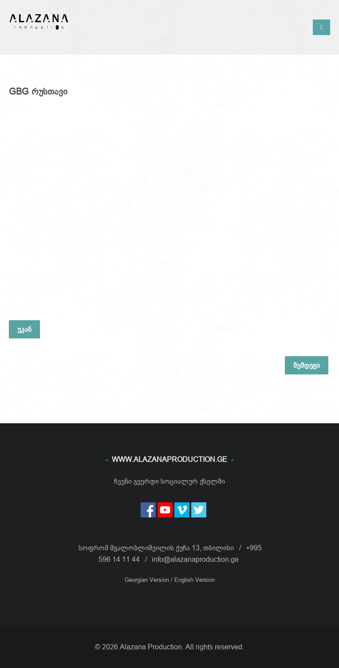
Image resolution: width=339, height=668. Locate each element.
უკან (24, 329)
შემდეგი (306, 365)
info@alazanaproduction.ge (195, 559)
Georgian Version (148, 579)
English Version (194, 579)
